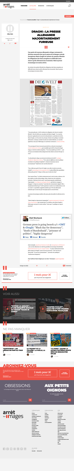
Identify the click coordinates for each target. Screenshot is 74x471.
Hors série (33, 463)
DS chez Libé (39, 463)
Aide (58, 444)
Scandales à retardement (36, 428)
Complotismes (34, 441)
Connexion (68, 1)
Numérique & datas (35, 433)
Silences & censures (35, 445)
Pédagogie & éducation (36, 447)
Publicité (33, 442)
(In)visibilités (34, 439)
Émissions (41, 5)
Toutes (46, 425)
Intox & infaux (34, 430)
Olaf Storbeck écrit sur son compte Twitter (38, 261)
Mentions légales (61, 450)
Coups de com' (34, 427)
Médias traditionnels (35, 444)
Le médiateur (60, 428)
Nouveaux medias (35, 438)
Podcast (59, 456)
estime (60, 154)
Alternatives (34, 436)
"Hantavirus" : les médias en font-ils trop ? (13, 363)
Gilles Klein (10, 46)
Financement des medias (36, 448)
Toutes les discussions (62, 441)
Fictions (33, 425)
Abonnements (60, 425)
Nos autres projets (61, 436)
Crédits (59, 453)
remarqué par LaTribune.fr (58, 257)
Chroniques (50, 5)
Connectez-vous (7, 292)
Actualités (32, 5)
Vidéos (46, 433)
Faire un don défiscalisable (62, 447)
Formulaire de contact (62, 439)
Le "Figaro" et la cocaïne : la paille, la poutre (36, 363)
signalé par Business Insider (43, 257)
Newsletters (60, 448)
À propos (59, 433)
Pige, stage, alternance (62, 442)
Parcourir (24, 5)
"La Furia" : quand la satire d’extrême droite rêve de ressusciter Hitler (61, 363)
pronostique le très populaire (40, 182)
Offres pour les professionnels (63, 445)
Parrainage (60, 430)
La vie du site (60, 427)
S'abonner (68, 16)
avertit (34, 160)
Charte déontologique (62, 438)
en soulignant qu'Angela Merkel (42, 194)
